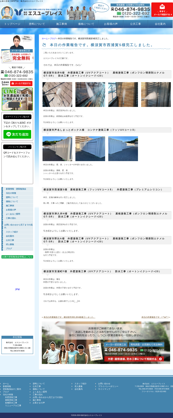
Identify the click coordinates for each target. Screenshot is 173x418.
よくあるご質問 (40, 392)
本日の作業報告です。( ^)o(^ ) (154, 317)
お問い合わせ (104, 383)
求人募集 (79, 386)
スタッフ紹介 (81, 383)
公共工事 (135, 23)
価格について (86, 23)
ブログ (53, 38)
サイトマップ (104, 389)
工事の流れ (38, 394)
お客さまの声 (39, 403)
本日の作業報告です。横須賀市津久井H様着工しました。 (69, 317)
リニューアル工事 (12, 405)
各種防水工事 (10, 403)
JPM (17, 288)
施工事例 (61, 23)
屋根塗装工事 (10, 400)
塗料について (37, 23)
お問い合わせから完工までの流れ (48, 397)
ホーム (45, 38)
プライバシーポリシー (108, 386)
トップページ (12, 23)
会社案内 (160, 23)
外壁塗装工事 (10, 397)
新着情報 (7, 386)
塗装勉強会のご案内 (12, 389)
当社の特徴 (8, 394)
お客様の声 (111, 23)
